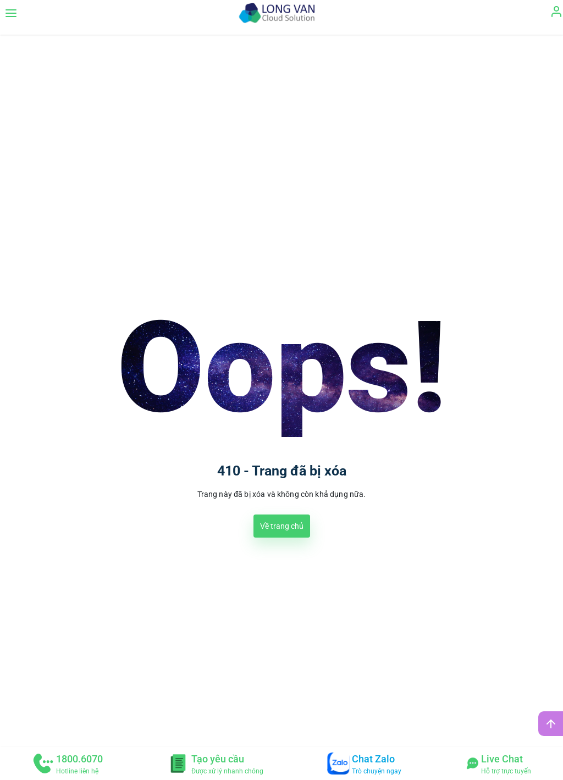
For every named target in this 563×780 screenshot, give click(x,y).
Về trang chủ (281, 526)
